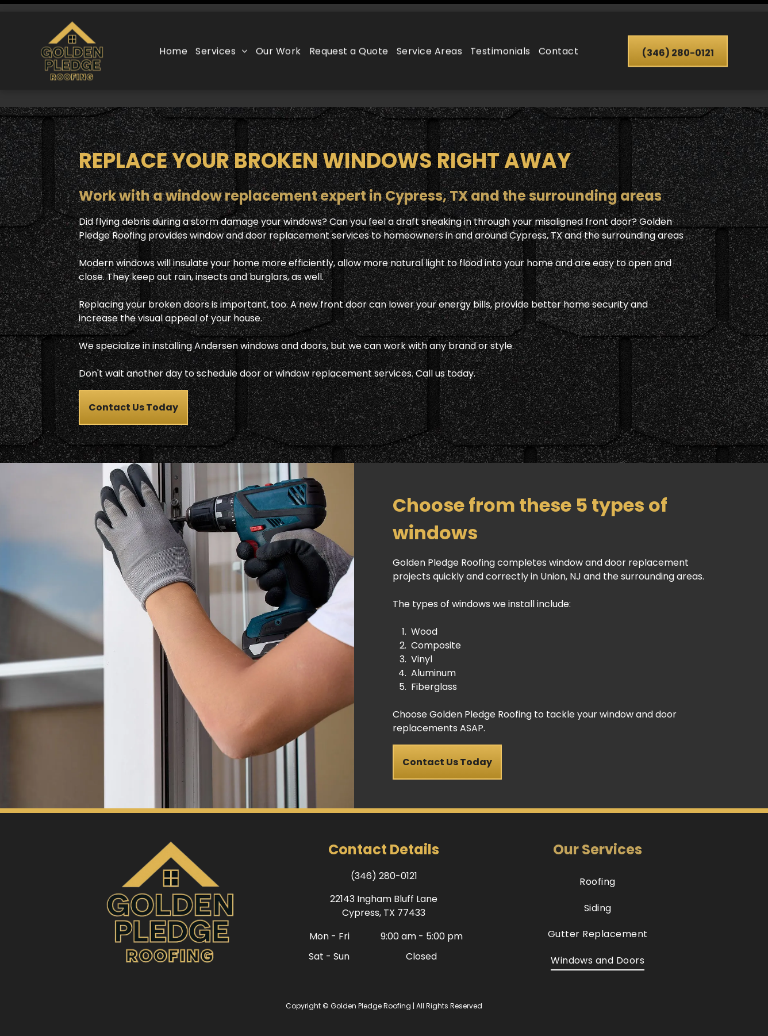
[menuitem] (173, 39)
